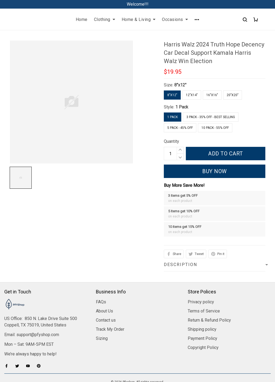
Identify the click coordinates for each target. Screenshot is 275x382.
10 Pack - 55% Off (215, 128)
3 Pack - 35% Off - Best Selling (210, 117)
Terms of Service (204, 279)
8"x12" (180, 85)
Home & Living (139, 19)
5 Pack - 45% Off (180, 128)
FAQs (101, 270)
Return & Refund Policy (209, 288)
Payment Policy (202, 306)
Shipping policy (202, 297)
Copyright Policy (203, 315)
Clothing (104, 19)
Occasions (175, 19)
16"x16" (212, 95)
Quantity (171, 141)
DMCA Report (137, 358)
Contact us (106, 288)
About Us (104, 279)
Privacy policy (201, 270)
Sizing (102, 306)
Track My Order (110, 297)
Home (82, 19)
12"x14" (192, 95)
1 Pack (181, 107)
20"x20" (232, 95)
